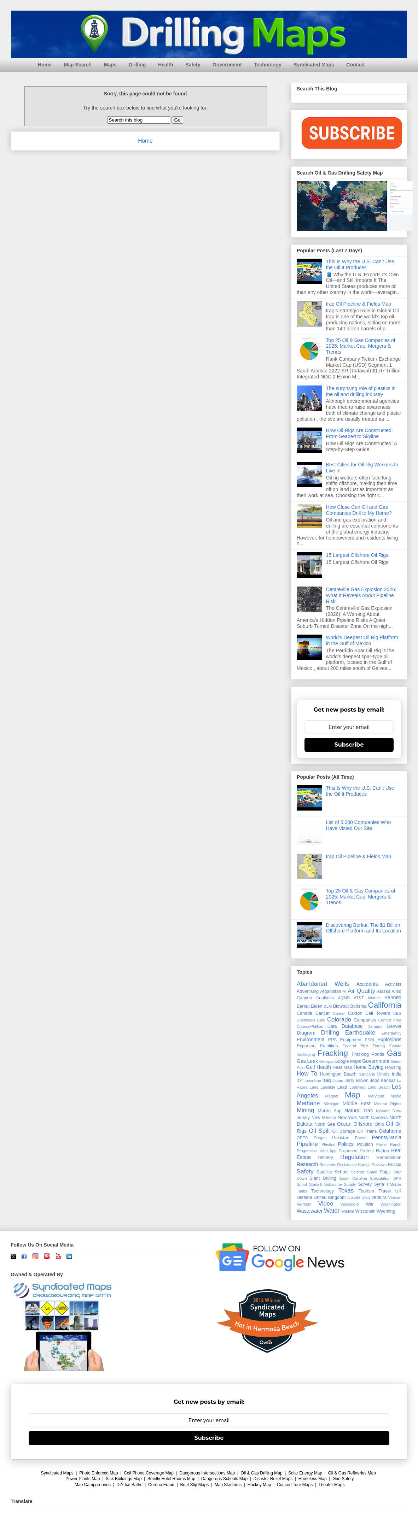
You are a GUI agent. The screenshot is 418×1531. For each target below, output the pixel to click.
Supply (350, 1184)
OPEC (302, 1138)
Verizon (394, 1197)
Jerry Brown (356, 1080)
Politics (346, 1144)
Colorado (339, 1019)
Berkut (303, 1006)
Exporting (306, 1045)
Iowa (308, 1080)
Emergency (391, 1033)
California (384, 1005)
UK (398, 1191)
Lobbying (357, 1087)
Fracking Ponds (368, 1054)
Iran (317, 1080)
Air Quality (361, 991)
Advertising (308, 991)
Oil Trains (367, 1131)
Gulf (310, 1067)
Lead (342, 1087)
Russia (395, 1164)
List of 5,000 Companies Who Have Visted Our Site (358, 825)
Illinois (383, 1074)
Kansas (388, 1080)
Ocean (344, 1124)
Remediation (388, 1157)
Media (396, 1096)
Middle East (357, 1103)
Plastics (328, 1144)
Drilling (137, 64)
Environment (311, 1039)
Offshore (363, 1124)
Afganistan (330, 991)
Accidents (367, 984)
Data (332, 1026)
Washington (391, 1204)
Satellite (324, 1172)
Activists (393, 984)
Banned (392, 997)
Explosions (389, 1039)
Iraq (327, 1080)
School (342, 1172)
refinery (325, 1157)
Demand (374, 1026)
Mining (305, 1110)
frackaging (306, 1054)
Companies (365, 1020)
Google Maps (348, 1061)
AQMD (344, 998)
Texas (346, 1190)
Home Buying (369, 1067)
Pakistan (340, 1137)
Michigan (331, 1104)
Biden (316, 1006)
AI (345, 991)
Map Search (78, 64)
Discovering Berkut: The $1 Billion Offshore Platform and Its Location (363, 928)
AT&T (359, 998)
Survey (365, 1184)
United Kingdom (330, 1197)
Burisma (358, 1006)
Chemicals (306, 1020)
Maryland (376, 1096)
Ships (385, 1172)
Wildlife (347, 1211)
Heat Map (342, 1067)
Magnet (331, 1096)
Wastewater (310, 1211)
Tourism (366, 1191)
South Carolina (353, 1178)
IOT (300, 1080)
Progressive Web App (316, 1151)
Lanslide (327, 1087)
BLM (328, 1006)
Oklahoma (390, 1131)
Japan (337, 1080)
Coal (321, 1020)
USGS (353, 1197)
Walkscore (350, 1204)
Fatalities (329, 1045)
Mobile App (329, 1110)
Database (352, 1026)
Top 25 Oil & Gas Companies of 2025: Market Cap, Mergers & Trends (360, 346)
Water (331, 1210)
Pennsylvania (386, 1137)
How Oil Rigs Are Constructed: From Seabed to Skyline (359, 433)
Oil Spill (319, 1130)
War (370, 1204)
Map (352, 1094)
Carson (355, 1013)
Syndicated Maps (314, 64)
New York (347, 1117)
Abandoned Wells (323, 984)
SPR (397, 1178)
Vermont (304, 1204)
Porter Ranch (388, 1144)
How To (307, 1073)
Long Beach (379, 1087)
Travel (385, 1191)
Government (227, 64)
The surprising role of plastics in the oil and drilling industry (361, 391)
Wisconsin (365, 1211)
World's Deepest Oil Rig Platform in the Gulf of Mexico (362, 640)
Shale (372, 1172)
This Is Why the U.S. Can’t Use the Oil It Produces (360, 264)
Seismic (358, 1172)
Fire (364, 1045)
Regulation (354, 1157)
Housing (393, 1067)
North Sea (324, 1124)
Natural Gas (358, 1110)
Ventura (379, 1197)
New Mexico (324, 1117)
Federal (349, 1046)
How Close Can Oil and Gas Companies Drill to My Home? (359, 510)
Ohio (379, 1124)
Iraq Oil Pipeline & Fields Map (358, 304)
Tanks (302, 1191)
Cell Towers (377, 1013)
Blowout (341, 1006)
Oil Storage (343, 1131)
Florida (395, 1046)
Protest (367, 1150)
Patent (360, 1138)
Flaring (379, 1046)
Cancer (322, 1013)
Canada (304, 1013)
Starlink (315, 1184)
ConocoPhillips (310, 1026)
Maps (110, 64)
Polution (365, 1144)
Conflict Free (389, 1020)
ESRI (369, 1040)
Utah (365, 1197)
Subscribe (349, 744)
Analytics (325, 997)
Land (313, 1087)
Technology (267, 64)
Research (307, 1164)
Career (339, 1013)
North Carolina (373, 1117)
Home (45, 64)
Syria (379, 1184)
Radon (382, 1150)
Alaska (383, 991)
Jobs (374, 1080)
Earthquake (360, 1032)
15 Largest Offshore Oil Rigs (357, 555)
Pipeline (307, 1144)
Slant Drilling (322, 1178)
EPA (332, 1039)
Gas (394, 1053)
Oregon (319, 1138)
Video (325, 1203)
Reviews (379, 1164)
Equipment (350, 1039)
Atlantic (374, 998)
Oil (389, 1123)
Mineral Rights (387, 1104)
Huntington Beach (338, 1074)
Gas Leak (307, 1061)
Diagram (306, 1033)
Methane (308, 1103)
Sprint (302, 1184)
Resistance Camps (354, 1164)
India (396, 1074)
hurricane (367, 1074)
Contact (355, 64)
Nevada (383, 1111)
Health (165, 64)
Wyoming (386, 1211)
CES (397, 1013)
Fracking (333, 1053)
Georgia (326, 1061)
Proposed (348, 1150)
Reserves (327, 1164)
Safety (192, 64)
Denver (394, 1026)
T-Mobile (393, 1184)
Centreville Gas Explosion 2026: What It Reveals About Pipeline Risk (361, 595)
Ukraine (304, 1197)
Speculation (380, 1178)
